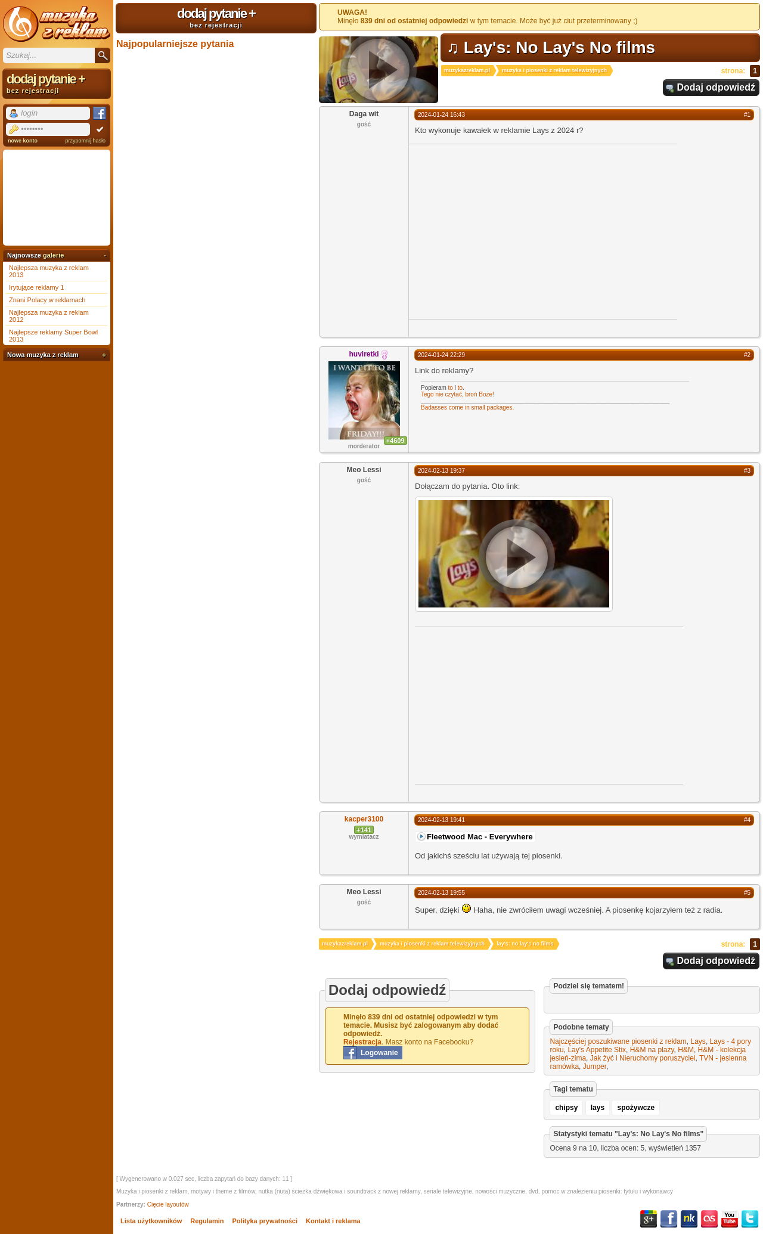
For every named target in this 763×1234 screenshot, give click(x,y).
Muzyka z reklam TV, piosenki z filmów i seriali (56, 24)
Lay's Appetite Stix (596, 1050)
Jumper (594, 1066)
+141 (363, 829)
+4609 (395, 440)
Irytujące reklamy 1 (36, 287)
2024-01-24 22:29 (441, 355)
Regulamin (207, 1220)
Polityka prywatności (264, 1220)
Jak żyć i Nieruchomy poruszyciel (643, 1058)
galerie (53, 255)
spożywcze (636, 1107)
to (450, 388)
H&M (686, 1050)
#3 (747, 470)
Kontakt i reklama (333, 1220)
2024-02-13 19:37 (441, 470)
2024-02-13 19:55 (441, 892)
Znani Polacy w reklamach (47, 299)
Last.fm (709, 1219)
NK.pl (689, 1219)
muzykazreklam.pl (467, 70)
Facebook (669, 1219)
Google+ (648, 1219)
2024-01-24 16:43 (441, 114)
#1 (747, 114)
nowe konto (23, 141)
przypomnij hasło (85, 141)
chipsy (566, 1107)
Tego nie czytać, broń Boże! (457, 394)
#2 (747, 355)
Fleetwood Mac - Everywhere (480, 836)
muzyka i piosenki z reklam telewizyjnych (554, 70)
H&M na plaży (652, 1050)
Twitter (750, 1219)
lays (597, 1107)
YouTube (730, 1219)
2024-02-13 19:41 (441, 820)
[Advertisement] (509, 230)
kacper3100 (364, 819)
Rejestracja (362, 1042)
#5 (747, 892)
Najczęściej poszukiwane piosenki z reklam (618, 1041)
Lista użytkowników (151, 1220)
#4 (747, 820)
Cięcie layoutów (168, 1204)
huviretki (364, 354)
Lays (698, 1041)
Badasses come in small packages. (467, 407)
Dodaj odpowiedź (716, 87)
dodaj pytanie (216, 17)
